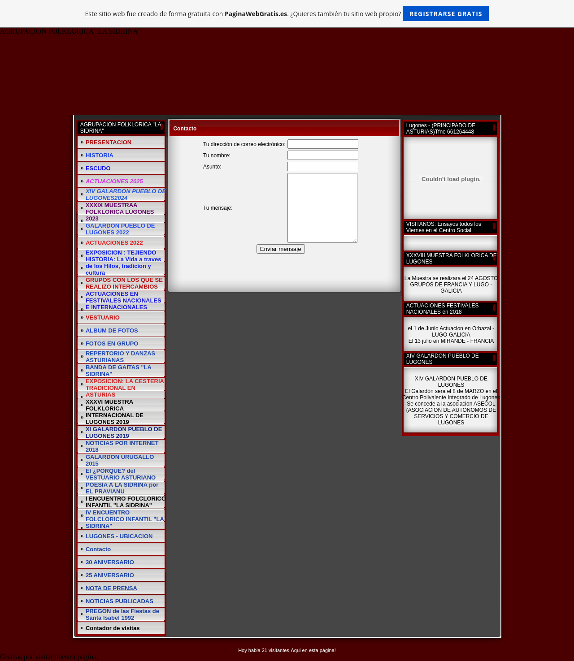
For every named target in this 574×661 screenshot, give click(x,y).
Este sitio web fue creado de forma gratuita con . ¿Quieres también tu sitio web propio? (287, 13)
